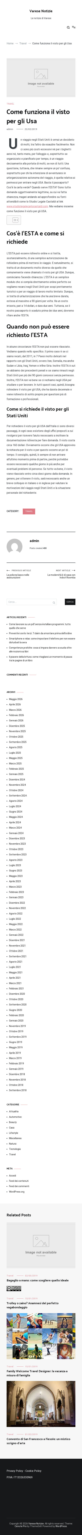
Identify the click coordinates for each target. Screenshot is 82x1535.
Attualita (13, 1111)
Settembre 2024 (18, 795)
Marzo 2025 (15, 763)
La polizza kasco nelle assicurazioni (24, 574)
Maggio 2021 (16, 972)
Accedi (12, 1175)
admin (10, 129)
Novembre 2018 (17, 1079)
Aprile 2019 (15, 1053)
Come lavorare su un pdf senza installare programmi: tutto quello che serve (40, 626)
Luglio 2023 (15, 865)
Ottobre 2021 (16, 951)
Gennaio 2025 (16, 774)
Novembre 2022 (17, 908)
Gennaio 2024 (16, 833)
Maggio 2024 (16, 817)
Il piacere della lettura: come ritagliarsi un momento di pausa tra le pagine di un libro (40, 658)
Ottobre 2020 (16, 999)
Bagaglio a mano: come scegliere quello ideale (38, 1280)
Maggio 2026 (16, 699)
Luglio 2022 (15, 919)
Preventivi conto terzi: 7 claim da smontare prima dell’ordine (40, 633)
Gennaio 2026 (16, 720)
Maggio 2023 (16, 876)
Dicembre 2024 (17, 779)
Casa (11, 1127)
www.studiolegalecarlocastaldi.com (27, 206)
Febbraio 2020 (16, 1015)
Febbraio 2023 (16, 892)
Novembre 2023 (17, 843)
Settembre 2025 (18, 742)
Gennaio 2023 (16, 897)
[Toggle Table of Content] (13, 220)
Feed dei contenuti (19, 1181)
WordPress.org (16, 1191)
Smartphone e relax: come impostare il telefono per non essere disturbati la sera (42, 640)
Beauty (13, 1122)
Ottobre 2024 (16, 790)
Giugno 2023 (15, 870)
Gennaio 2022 (16, 935)
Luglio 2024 (15, 806)
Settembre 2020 (18, 1004)
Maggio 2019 (16, 1047)
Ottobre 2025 (16, 736)
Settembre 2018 (18, 1090)
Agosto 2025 (15, 747)
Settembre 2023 (18, 854)
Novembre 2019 (17, 1026)
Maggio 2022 (16, 924)
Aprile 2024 (15, 822)
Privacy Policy (15, 1470)
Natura (12, 1143)
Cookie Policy (33, 1470)
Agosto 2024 (15, 801)
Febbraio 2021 (16, 988)
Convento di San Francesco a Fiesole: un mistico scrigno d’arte (38, 1441)
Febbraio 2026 (16, 715)
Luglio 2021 (15, 967)
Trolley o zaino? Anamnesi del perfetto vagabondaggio (33, 1305)
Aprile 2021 (15, 977)
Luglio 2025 (15, 752)
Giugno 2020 (15, 1010)
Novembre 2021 (17, 945)
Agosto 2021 (15, 961)
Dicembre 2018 (17, 1074)
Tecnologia (15, 1149)
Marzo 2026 (15, 710)
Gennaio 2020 (16, 1020)
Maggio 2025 (16, 758)
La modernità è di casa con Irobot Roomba (58, 574)
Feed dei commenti (19, 1186)
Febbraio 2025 (16, 769)
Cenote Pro (21, 1526)
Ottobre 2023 (16, 849)
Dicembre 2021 (17, 940)
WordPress (61, 1526)
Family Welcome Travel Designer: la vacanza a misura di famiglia (37, 1373)
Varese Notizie (41, 11)
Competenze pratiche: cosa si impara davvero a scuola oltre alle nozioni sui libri (40, 649)
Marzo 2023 (15, 886)
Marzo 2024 (15, 827)
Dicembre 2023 (17, 838)
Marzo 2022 (15, 929)
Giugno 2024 (15, 811)
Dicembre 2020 (17, 994)
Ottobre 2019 (16, 1031)
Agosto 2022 (15, 913)
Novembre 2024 (17, 785)
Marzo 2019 (15, 1058)
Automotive (15, 1117)
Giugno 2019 (15, 1042)
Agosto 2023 (15, 860)
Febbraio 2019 (16, 1063)
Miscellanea (15, 1138)
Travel (10, 104)
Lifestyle (13, 1133)
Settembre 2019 (18, 1037)
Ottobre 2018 (16, 1085)
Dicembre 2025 (17, 726)
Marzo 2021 (15, 983)
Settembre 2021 (18, 956)
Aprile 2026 (15, 704)
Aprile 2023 (15, 881)
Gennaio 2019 (16, 1069)
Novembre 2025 (17, 731)
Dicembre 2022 (17, 903)
